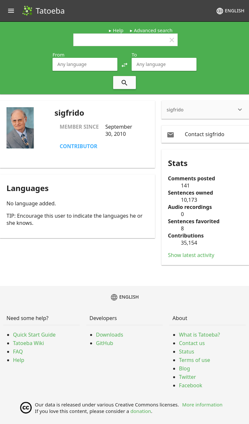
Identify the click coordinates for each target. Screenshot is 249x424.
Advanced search (153, 30)
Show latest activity (191, 255)
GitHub (104, 343)
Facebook (190, 385)
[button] (124, 64)
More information (202, 404)
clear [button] (172, 40)
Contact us (192, 343)
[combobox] (85, 64)
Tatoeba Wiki (28, 343)
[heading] (205, 110)
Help (118, 30)
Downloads (109, 334)
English (230, 11)
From (59, 54)
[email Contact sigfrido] (205, 134)
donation (140, 411)
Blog (184, 368)
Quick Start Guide (34, 334)
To (134, 54)
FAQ (18, 351)
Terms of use (194, 360)
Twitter (187, 376)
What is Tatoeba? (199, 334)
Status (186, 351)
